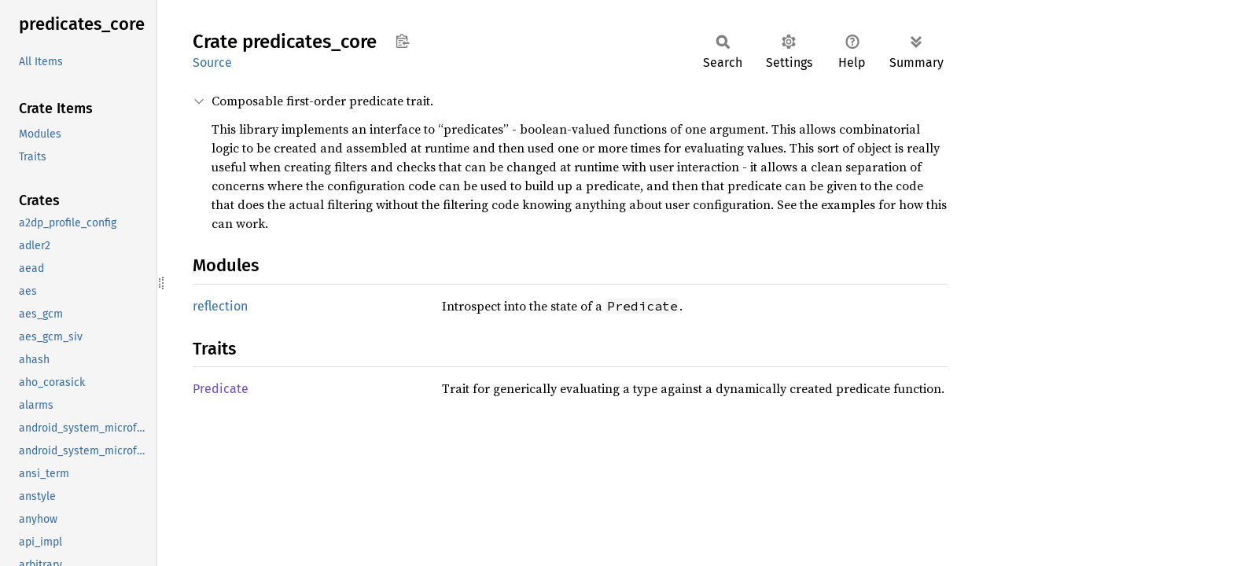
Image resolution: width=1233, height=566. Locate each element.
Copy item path (402, 41)
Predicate (220, 388)
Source (212, 62)
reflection (220, 306)
